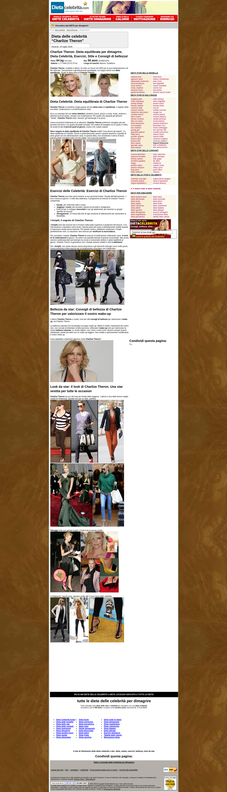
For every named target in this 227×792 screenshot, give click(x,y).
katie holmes (158, 99)
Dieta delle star (63, 724)
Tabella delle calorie (113, 735)
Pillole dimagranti (87, 728)
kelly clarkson (136, 172)
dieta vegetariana (138, 214)
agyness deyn (137, 79)
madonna (157, 163)
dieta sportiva (136, 210)
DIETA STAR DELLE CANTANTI (144, 150)
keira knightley (159, 101)
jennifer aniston (137, 136)
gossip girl (135, 130)
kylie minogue (159, 156)
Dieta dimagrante (111, 722)
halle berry (135, 134)
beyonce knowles (138, 156)
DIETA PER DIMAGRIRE (141, 193)
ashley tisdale (137, 103)
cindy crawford (137, 88)
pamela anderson (160, 123)
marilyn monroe (159, 110)
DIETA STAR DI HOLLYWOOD (144, 95)
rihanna (156, 172)
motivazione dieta (160, 214)
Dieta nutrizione (86, 722)
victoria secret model (161, 92)
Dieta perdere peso (64, 733)
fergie (133, 163)
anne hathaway (137, 101)
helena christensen (161, 79)
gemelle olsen (137, 145)
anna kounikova (137, 83)
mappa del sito (57, 770)
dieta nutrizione (137, 206)
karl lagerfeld (158, 83)
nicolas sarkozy (159, 183)
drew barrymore (137, 123)
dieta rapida (136, 203)
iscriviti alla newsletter (128, 770)
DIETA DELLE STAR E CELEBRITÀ (146, 175)
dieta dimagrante (138, 212)
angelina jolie (136, 99)
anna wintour (136, 86)
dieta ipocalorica (138, 217)
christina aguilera (138, 161)
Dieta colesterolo (111, 726)
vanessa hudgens (160, 139)
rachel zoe (157, 88)
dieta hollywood (72, 30)
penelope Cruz (159, 125)
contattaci (74, 770)
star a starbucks (159, 145)
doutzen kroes (137, 90)
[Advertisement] (153, 51)
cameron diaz (136, 108)
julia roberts (136, 143)
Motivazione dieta (112, 737)
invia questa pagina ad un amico (104, 770)
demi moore (136, 117)
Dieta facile (84, 720)
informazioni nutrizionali (112, 789)
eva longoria (136, 125)
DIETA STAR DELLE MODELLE (144, 73)
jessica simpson (137, 167)
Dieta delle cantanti (64, 726)
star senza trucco (160, 147)
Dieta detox (84, 733)
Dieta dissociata (86, 731)
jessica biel (135, 141)
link (66, 770)
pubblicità (84, 770)
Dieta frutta (84, 735)
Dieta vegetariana (111, 724)
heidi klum (157, 77)
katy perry (135, 170)
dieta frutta (157, 203)
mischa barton (159, 114)
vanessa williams (160, 141)
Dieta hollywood (63, 728)
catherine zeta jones (139, 112)
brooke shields (137, 106)
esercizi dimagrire (160, 212)
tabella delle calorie (161, 217)
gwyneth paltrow (138, 132)
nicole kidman (159, 121)
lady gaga (157, 159)
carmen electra (137, 110)
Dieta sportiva (85, 737)
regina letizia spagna (161, 179)
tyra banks (157, 90)
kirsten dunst (158, 103)
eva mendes (136, 128)
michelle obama (137, 181)
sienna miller (158, 136)
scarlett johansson (160, 132)
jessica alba (136, 139)
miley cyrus (158, 167)
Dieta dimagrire (63, 731)
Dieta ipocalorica (86, 724)
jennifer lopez (136, 165)
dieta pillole (135, 208)
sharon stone (158, 134)
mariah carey (158, 165)
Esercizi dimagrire (112, 733)
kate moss (157, 81)
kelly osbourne (159, 154)
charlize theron (137, 114)
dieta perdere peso (139, 197)
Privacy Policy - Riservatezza (84, 779)
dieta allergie (158, 210)
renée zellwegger (160, 128)
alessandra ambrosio (139, 81)
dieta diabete (158, 208)
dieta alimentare (137, 199)
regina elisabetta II (138, 183)
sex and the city (159, 130)
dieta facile (135, 201)
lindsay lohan (158, 106)
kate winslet (136, 147)
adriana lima (136, 77)
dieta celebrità (60, 30)
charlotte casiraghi (138, 179)
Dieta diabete (110, 728)
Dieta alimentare (63, 737)
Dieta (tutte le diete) (112, 720)
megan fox (157, 112)
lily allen (156, 161)
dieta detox (157, 201)
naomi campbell (159, 86)
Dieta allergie (110, 731)
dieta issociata (159, 199)
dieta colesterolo (160, 206)
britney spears (137, 159)
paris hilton (157, 170)
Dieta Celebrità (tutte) (65, 720)
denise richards (137, 119)
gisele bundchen (138, 92)
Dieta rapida (61, 735)
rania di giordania (160, 181)
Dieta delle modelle (64, 722)
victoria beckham (138, 154)
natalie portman (159, 119)
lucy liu (156, 108)
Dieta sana (83, 726)
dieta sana (157, 197)
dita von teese (137, 121)
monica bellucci (159, 117)
